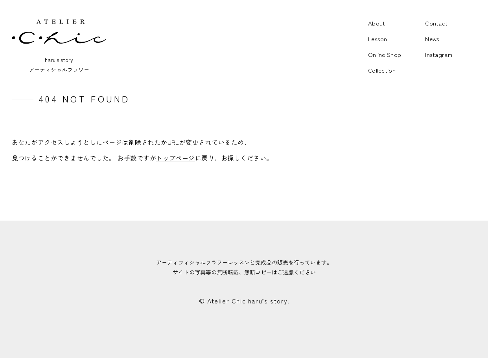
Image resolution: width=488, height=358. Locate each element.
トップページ (175, 158)
